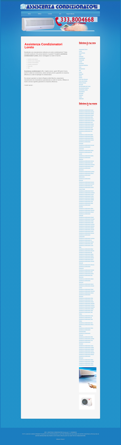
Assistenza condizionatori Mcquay (86, 250)
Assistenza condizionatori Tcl (85, 317)
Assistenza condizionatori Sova (86, 299)
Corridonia (81, 63)
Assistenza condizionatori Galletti (86, 199)
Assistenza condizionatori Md (85, 252)
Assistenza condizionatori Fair (85, 185)
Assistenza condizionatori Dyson (86, 166)
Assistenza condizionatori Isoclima (86, 224)
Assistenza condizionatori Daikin (86, 150)
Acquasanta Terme (83, 49)
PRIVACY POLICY (60, 439)
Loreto (80, 51)
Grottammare (82, 68)
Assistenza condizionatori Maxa (86, 249)
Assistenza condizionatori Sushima (87, 307)
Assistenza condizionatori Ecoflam (86, 171)
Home (29, 13)
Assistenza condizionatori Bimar (86, 136)
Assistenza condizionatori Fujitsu (86, 196)
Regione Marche (70, 13)
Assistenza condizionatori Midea (86, 254)
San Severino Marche (84, 88)
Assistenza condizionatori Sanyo (86, 284)
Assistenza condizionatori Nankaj (86, 257)
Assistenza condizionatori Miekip (86, 256)
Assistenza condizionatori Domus (86, 161)
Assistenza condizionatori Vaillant (86, 349)
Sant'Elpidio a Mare (83, 89)
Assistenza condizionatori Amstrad (86, 120)
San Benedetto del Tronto (84, 86)
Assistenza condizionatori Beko (86, 134)
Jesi (80, 70)
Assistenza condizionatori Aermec (86, 111)
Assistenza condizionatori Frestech (87, 192)
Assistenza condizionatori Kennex (86, 233)
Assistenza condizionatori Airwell (86, 115)
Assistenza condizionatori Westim (86, 354)
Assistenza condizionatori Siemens (87, 291)
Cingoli (80, 61)
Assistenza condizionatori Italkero (86, 227)
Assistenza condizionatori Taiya (86, 310)
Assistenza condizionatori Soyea (86, 301)
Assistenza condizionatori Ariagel (86, 124)
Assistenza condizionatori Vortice (86, 350)
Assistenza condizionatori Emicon (86, 182)
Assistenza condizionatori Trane (86, 345)
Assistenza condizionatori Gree (86, 201)
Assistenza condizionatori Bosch (86, 138)
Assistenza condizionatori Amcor (86, 118)
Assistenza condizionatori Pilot (86, 271)
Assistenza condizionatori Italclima (86, 226)
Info (60, 13)
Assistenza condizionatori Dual (86, 162)
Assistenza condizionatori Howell (86, 217)
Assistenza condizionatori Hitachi (86, 212)
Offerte (39, 13)
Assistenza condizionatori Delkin (86, 155)
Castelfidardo (82, 58)
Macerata (81, 74)
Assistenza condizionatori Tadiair (86, 308)
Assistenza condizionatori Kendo (86, 231)
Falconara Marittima (83, 65)
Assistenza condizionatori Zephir (86, 365)
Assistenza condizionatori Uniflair (86, 347)
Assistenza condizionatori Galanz (86, 198)
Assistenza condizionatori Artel (86, 127)
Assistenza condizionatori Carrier (86, 139)
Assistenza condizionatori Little (86, 243)
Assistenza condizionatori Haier (86, 203)
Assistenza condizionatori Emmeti (86, 183)
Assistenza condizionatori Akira (86, 117)
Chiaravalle (81, 60)
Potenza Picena (82, 82)
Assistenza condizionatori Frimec (86, 194)
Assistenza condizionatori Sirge (86, 298)
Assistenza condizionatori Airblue (86, 113)
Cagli (80, 54)
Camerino (81, 56)
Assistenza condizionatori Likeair (86, 241)
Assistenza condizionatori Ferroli (86, 190)
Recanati (81, 84)
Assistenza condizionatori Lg (85, 240)
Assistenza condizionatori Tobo (86, 336)
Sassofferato (82, 91)
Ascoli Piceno (82, 53)
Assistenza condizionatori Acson (86, 110)
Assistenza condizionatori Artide (86, 129)
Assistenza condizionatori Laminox (86, 238)
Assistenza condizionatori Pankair (86, 270)
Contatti (50, 13)
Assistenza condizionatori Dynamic (87, 164)
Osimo (80, 75)
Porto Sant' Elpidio (83, 81)
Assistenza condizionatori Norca (86, 259)
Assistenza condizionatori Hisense (86, 210)
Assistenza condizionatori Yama (86, 363)
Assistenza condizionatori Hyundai (86, 219)
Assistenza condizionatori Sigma (86, 292)
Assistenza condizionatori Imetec (86, 220)
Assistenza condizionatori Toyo (86, 340)
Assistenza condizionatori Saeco (86, 278)
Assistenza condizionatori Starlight (86, 303)
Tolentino (81, 95)
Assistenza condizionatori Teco (86, 322)
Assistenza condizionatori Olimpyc (86, 264)
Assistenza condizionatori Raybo (86, 273)
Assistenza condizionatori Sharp (86, 289)
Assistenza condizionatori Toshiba (86, 338)
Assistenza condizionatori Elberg (86, 173)
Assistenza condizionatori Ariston (86, 125)
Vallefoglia (81, 98)
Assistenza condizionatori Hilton (86, 208)
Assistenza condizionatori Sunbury (86, 305)
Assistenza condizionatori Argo (86, 122)
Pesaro (80, 77)
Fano (80, 67)
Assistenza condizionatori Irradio (86, 222)
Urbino (80, 96)
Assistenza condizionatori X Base (86, 361)
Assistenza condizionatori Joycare (86, 229)
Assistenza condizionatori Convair (86, 145)
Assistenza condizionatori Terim (86, 328)
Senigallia (81, 93)
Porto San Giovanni (83, 79)
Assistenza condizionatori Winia (86, 359)
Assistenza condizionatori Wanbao (86, 352)
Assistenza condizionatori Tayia (86, 315)
